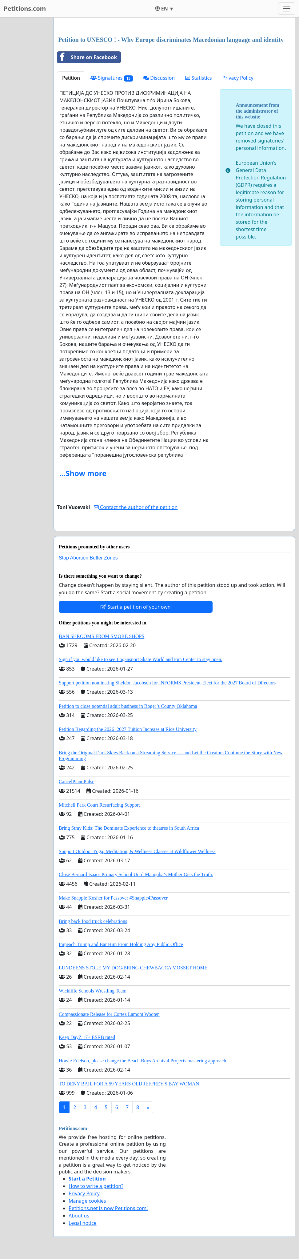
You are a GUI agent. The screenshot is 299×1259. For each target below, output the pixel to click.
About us (79, 1215)
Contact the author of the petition (135, 507)
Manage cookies (87, 1200)
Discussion (159, 77)
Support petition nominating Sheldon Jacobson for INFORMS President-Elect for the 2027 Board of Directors (167, 682)
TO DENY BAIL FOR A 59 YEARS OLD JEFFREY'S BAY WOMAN (129, 1083)
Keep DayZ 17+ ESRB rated (87, 1037)
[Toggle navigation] (286, 8)
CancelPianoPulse (76, 781)
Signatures (111, 78)
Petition (71, 77)
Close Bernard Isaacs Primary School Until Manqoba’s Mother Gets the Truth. (136, 874)
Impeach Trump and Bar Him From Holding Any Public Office (121, 944)
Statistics (198, 77)
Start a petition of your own (135, 606)
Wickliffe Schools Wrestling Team (92, 990)
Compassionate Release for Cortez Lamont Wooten (109, 1014)
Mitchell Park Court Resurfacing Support (99, 805)
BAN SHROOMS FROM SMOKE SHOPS (101, 636)
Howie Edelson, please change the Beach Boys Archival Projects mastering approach (142, 1060)
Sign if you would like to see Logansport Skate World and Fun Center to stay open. (140, 659)
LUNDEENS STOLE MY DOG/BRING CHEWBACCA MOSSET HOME (133, 967)
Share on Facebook (87, 57)
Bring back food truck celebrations (93, 921)
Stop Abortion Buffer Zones (88, 557)
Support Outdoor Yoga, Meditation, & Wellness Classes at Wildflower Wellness (137, 851)
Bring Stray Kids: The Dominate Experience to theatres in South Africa (129, 828)
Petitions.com (25, 8)
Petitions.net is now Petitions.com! (108, 1208)
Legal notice (83, 1223)
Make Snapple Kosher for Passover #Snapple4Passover (113, 897)
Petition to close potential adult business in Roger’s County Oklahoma (128, 706)
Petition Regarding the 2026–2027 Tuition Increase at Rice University (128, 729)
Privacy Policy (237, 77)
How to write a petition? (96, 1186)
